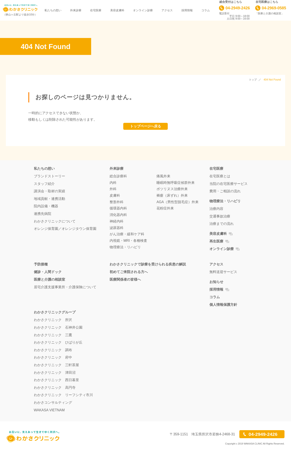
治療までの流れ (221, 224)
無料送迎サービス (223, 272)
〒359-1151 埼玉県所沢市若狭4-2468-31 (202, 434)
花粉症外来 (165, 208)
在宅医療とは (219, 176)
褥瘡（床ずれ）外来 (172, 195)
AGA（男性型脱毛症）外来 (177, 202)
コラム (205, 10)
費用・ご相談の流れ (225, 191)
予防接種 (41, 264)
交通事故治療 (219, 216)
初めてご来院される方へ (129, 272)
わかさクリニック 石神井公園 (58, 327)
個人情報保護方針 (223, 304)
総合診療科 (118, 176)
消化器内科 (118, 215)
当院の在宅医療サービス (228, 184)
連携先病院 (42, 214)
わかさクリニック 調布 (53, 350)
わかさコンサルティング (53, 402)
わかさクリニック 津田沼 (55, 372)
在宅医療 (95, 10)
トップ (253, 79)
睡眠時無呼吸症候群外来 (175, 182)
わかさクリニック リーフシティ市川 (63, 395)
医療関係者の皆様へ (125, 279)
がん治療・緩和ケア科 (127, 234)
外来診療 (75, 10)
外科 (113, 189)
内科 (113, 182)
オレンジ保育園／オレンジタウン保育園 (65, 228)
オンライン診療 (143, 10)
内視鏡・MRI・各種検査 (128, 240)
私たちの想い (52, 10)
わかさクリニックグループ (55, 312)
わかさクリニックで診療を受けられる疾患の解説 (148, 264)
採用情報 (187, 10)
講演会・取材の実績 (49, 191)
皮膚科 (115, 195)
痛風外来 (163, 176)
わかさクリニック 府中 (53, 357)
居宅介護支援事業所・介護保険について (65, 287)
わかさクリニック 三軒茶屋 (56, 365)
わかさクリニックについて (55, 221)
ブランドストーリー (49, 176)
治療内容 (216, 209)
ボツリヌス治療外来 (172, 189)
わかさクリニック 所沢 (53, 320)
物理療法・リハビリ (125, 247)
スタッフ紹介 (44, 184)
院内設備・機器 (46, 206)
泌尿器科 (116, 228)
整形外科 (116, 202)
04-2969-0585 (274, 8)
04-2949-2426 (237, 8)
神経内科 (116, 221)
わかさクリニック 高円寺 (55, 387)
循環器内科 (118, 208)
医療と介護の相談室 (49, 279)
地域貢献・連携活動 (49, 199)
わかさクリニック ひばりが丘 (58, 342)
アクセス (167, 10)
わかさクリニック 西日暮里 (56, 380)
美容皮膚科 (117, 10)
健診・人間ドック (48, 272)
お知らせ (216, 282)
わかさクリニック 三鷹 (53, 335)
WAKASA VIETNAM (49, 410)
